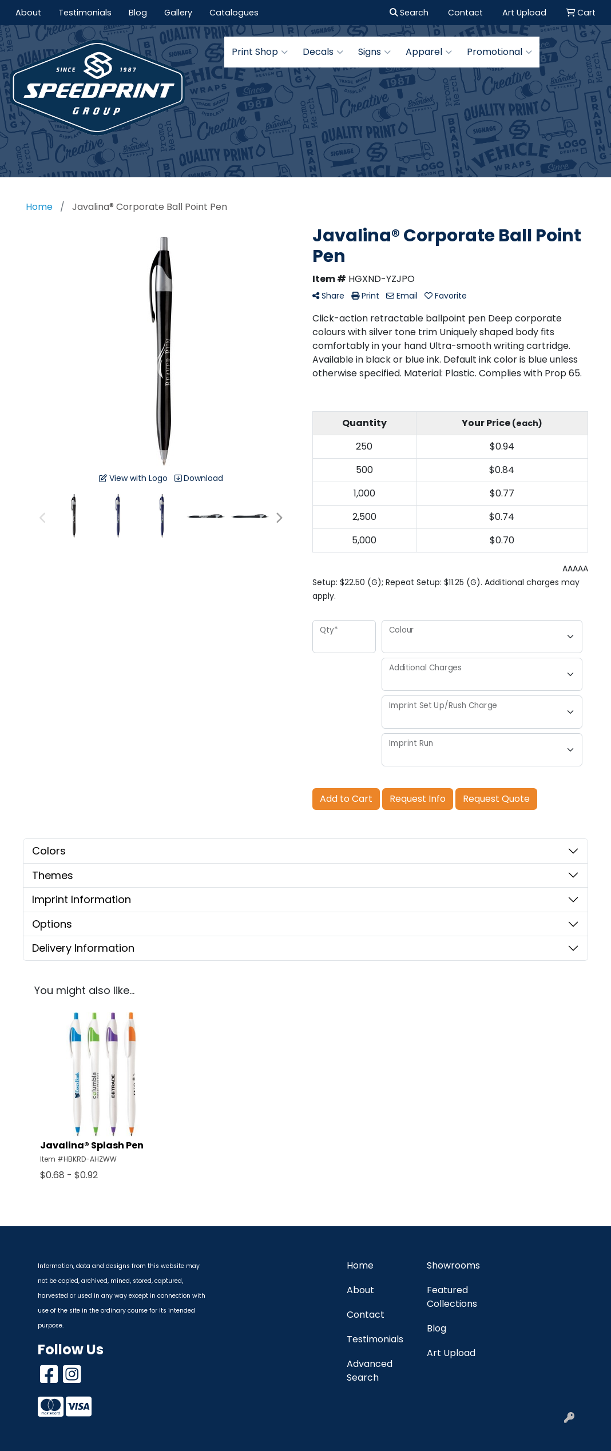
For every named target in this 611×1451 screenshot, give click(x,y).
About (28, 12)
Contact (365, 1314)
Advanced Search (369, 1370)
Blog (138, 12)
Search (409, 12)
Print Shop (260, 52)
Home (360, 1265)
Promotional (499, 52)
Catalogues (234, 12)
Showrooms (453, 1265)
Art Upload (451, 1352)
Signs (374, 52)
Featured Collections (452, 1296)
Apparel (429, 52)
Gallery (178, 12)
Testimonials (85, 12)
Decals (323, 52)
